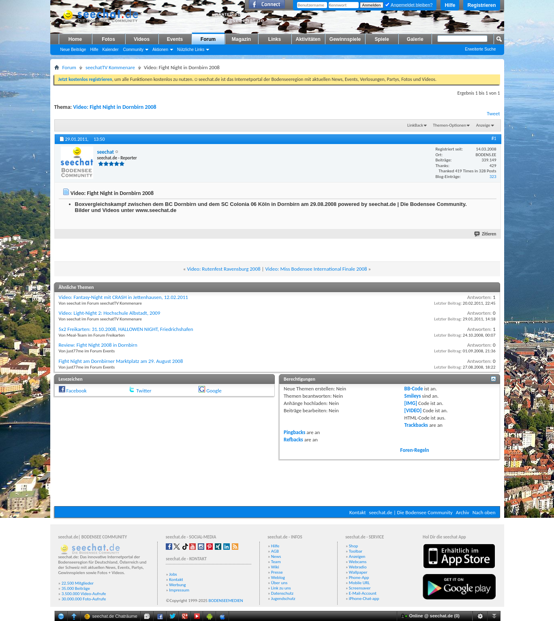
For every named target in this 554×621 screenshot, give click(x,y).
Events (175, 39)
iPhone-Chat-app (364, 598)
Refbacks (293, 440)
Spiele (382, 39)
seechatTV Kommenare (110, 67)
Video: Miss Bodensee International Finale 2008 (316, 269)
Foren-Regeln (414, 450)
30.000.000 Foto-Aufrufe (84, 599)
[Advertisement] (277, 482)
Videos (142, 39)
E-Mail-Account (362, 593)
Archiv (462, 512)
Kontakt (357, 512)
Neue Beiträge (73, 49)
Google (213, 391)
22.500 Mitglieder (78, 583)
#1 (493, 138)
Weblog (278, 577)
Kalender (110, 49)
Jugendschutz (283, 598)
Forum (208, 39)
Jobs (173, 574)
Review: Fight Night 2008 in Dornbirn (98, 345)
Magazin (241, 39)
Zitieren (485, 234)
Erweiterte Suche (480, 49)
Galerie (415, 39)
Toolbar (355, 551)
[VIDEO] (413, 410)
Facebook (76, 391)
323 (493, 176)
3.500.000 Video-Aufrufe (84, 593)
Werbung (177, 584)
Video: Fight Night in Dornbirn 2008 (114, 107)
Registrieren (481, 5)
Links (274, 39)
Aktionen (160, 49)
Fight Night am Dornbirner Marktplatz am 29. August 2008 (121, 361)
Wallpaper (358, 572)
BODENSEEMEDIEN (226, 600)
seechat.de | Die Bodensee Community (411, 512)
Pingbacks (294, 432)
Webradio (358, 567)
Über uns (279, 582)
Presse (277, 572)
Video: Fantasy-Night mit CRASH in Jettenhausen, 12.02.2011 (123, 297)
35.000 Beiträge (76, 588)
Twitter (143, 391)
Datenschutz (282, 593)
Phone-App (359, 577)
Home (75, 39)
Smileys (412, 396)
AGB (275, 551)
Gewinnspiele (345, 39)
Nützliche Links (190, 49)
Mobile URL (359, 582)
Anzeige (483, 125)
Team (276, 561)
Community (133, 49)
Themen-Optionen (449, 125)
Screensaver (360, 588)
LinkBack (415, 125)
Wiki (275, 567)
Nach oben (484, 512)
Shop (353, 546)
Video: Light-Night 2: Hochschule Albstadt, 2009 (109, 313)
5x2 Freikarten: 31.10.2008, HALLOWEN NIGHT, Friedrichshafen (126, 329)
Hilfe (450, 5)
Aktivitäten (308, 39)
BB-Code (413, 389)
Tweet (493, 113)
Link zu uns (281, 588)
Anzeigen (357, 556)
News (276, 556)
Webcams (358, 561)
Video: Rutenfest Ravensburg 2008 (223, 269)
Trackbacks (416, 425)
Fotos (108, 39)
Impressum (179, 590)
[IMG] (410, 403)
